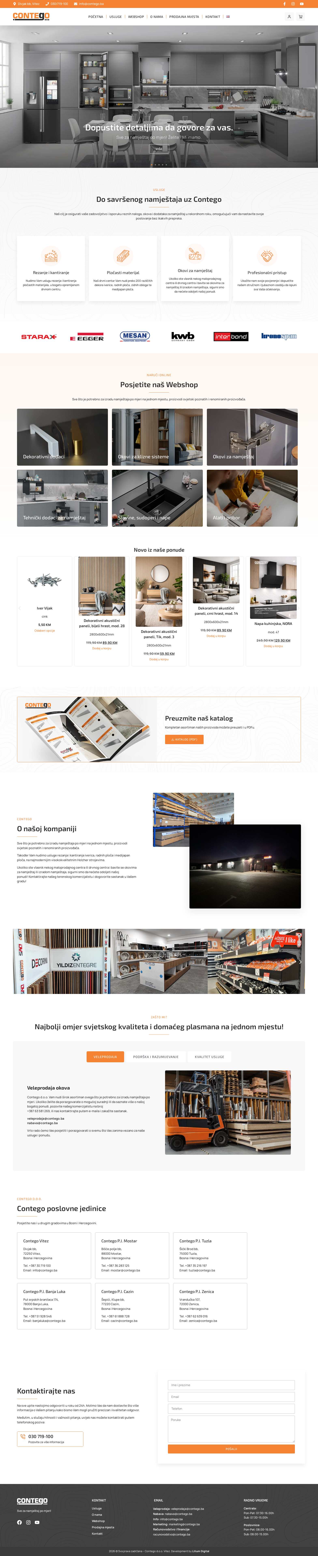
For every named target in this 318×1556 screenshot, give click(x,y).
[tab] (105, 1066)
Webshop (136, 17)
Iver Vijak (102, 617)
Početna (95, 17)
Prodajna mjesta (184, 17)
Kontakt (212, 17)
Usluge (116, 17)
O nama (156, 17)
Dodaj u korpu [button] (44, 629)
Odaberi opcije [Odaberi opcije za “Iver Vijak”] (101, 640)
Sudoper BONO (44, 606)
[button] (151, 164)
